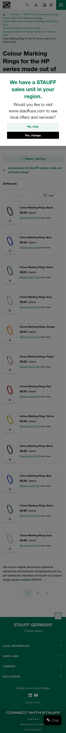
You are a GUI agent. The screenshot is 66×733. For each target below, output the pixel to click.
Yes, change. (33, 135)
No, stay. (33, 126)
